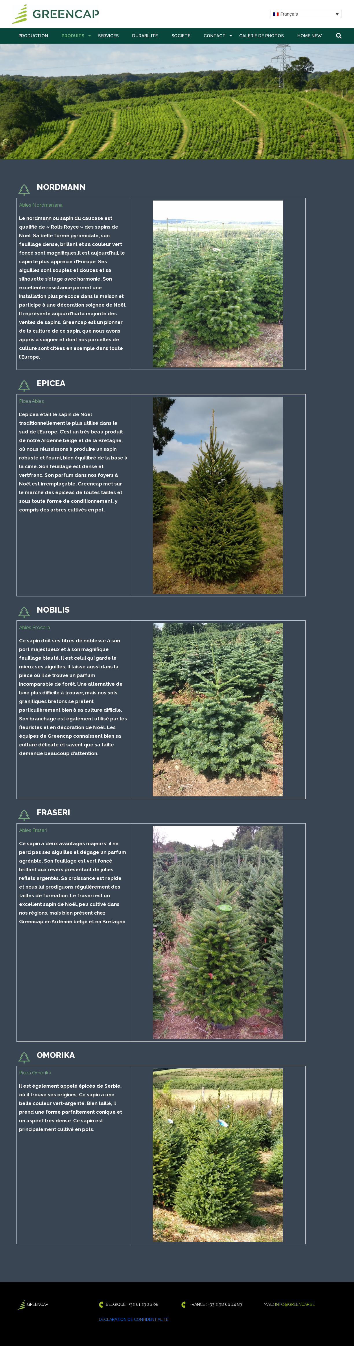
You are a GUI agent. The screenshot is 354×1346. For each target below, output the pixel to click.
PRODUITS (73, 35)
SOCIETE (181, 35)
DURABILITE (145, 35)
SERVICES (108, 35)
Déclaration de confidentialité (133, 1319)
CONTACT (215, 35)
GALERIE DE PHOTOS (261, 35)
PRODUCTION (33, 35)
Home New (309, 35)
